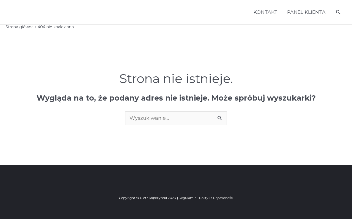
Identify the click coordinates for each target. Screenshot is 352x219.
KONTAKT (263, 12)
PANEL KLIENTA (305, 12)
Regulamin (188, 198)
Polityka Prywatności (216, 198)
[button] (338, 12)
